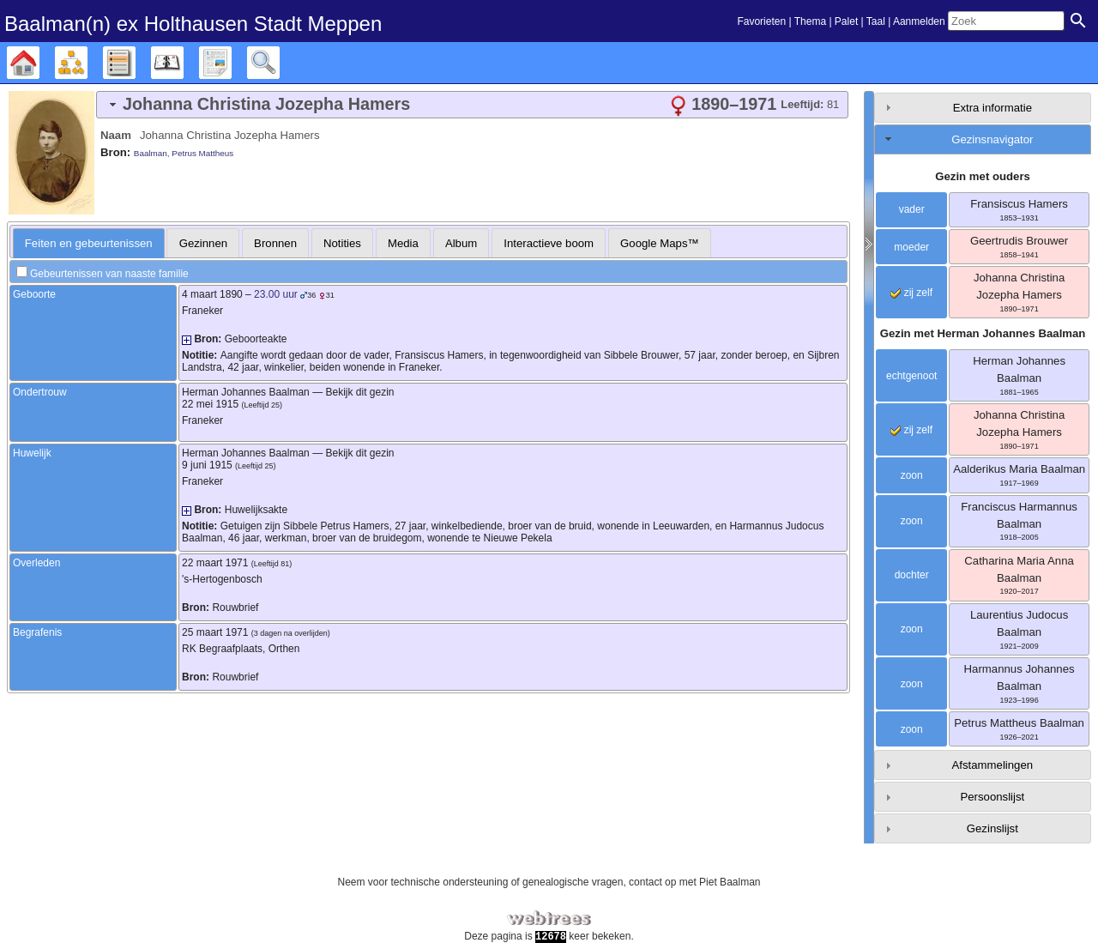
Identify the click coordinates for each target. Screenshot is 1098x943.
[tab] (472, 104)
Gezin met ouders (982, 176)
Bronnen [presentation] (275, 243)
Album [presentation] (461, 243)
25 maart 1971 (215, 632)
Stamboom (39, 63)
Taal (875, 21)
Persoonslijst (992, 796)
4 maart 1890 (212, 294)
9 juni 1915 (207, 465)
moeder (911, 247)
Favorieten (761, 21)
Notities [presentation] (342, 243)
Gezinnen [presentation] (203, 243)
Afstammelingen (993, 765)
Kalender (183, 63)
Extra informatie (992, 107)
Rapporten (231, 63)
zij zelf (911, 293)
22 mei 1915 (210, 404)
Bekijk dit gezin (359, 392)
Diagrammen (87, 63)
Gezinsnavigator (992, 139)
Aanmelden (919, 21)
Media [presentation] (403, 243)
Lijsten (135, 63)
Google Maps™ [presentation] (659, 243)
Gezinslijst (992, 828)
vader (912, 209)
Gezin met (983, 333)
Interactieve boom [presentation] (549, 243)
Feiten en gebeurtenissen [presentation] (89, 243)
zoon (912, 475)
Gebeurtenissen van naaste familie (109, 274)
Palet (846, 21)
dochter (912, 575)
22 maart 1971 (215, 563)
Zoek (279, 63)
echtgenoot (911, 376)
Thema (810, 21)
